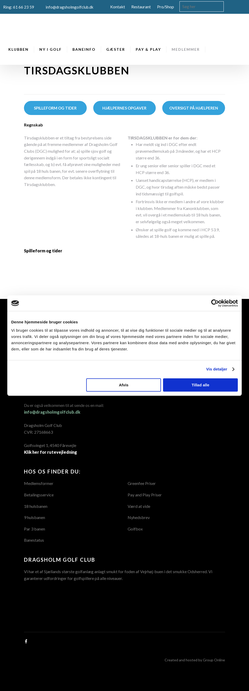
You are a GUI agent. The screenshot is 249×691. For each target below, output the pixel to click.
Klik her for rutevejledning (50, 452)
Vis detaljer (216, 369)
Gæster (115, 49)
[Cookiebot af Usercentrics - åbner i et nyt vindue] (215, 303)
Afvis (124, 385)
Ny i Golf (50, 49)
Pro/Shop (165, 6)
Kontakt (117, 6)
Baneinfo (84, 49)
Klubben (18, 49)
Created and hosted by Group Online (195, 660)
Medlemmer (186, 49)
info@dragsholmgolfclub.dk (52, 412)
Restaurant (141, 6)
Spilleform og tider (43, 250)
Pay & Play (148, 49)
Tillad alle (200, 385)
